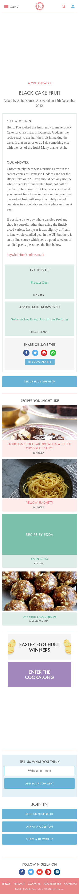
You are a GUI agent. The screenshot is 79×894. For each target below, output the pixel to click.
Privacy (19, 884)
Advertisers (52, 884)
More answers (39, 83)
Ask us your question (39, 381)
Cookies (34, 884)
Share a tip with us (39, 839)
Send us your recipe (39, 814)
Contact (70, 884)
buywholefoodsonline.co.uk (25, 255)
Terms (6, 884)
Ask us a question (39, 826)
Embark (27, 889)
